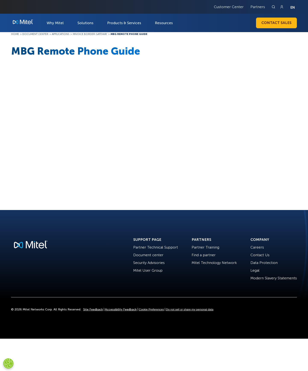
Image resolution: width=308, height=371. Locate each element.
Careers (257, 247)
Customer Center (229, 7)
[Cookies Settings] (8, 363)
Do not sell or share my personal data (189, 309)
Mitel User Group (148, 270)
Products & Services (124, 23)
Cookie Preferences (151, 309)
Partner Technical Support (155, 247)
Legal (254, 270)
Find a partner (204, 255)
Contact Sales (276, 23)
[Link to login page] (282, 7)
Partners (257, 7)
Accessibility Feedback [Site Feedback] (121, 309)
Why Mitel (55, 23)
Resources (164, 23)
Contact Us (260, 255)
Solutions (85, 23)
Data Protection (264, 263)
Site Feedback (93, 309)
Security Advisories (149, 263)
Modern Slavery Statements (273, 278)
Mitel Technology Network (214, 263)
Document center (148, 255)
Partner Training (205, 247)
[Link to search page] (274, 7)
